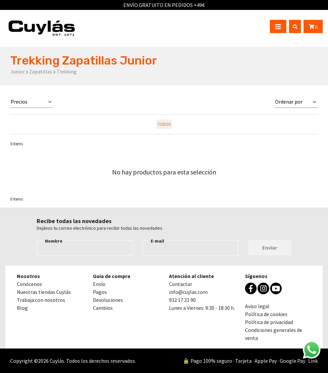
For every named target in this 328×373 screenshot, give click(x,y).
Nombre (53, 241)
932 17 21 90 (182, 300)
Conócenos (29, 284)
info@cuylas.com (188, 292)
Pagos (100, 292)
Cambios (103, 307)
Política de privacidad (269, 322)
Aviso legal (257, 306)
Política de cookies (266, 314)
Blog (22, 307)
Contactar (180, 284)
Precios (19, 101)
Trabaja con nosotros (41, 300)
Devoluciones (108, 300)
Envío (99, 284)
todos (164, 124)
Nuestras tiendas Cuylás (44, 292)
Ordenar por (289, 101)
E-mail (157, 241)
